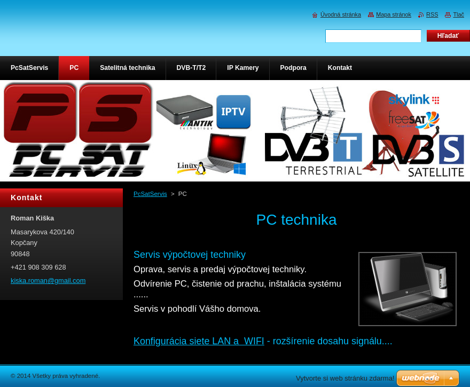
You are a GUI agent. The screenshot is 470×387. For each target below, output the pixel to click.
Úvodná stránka (340, 14)
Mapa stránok (393, 14)
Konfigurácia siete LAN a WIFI (199, 341)
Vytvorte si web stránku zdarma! (345, 378)
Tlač (458, 14)
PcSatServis (150, 194)
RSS (432, 14)
